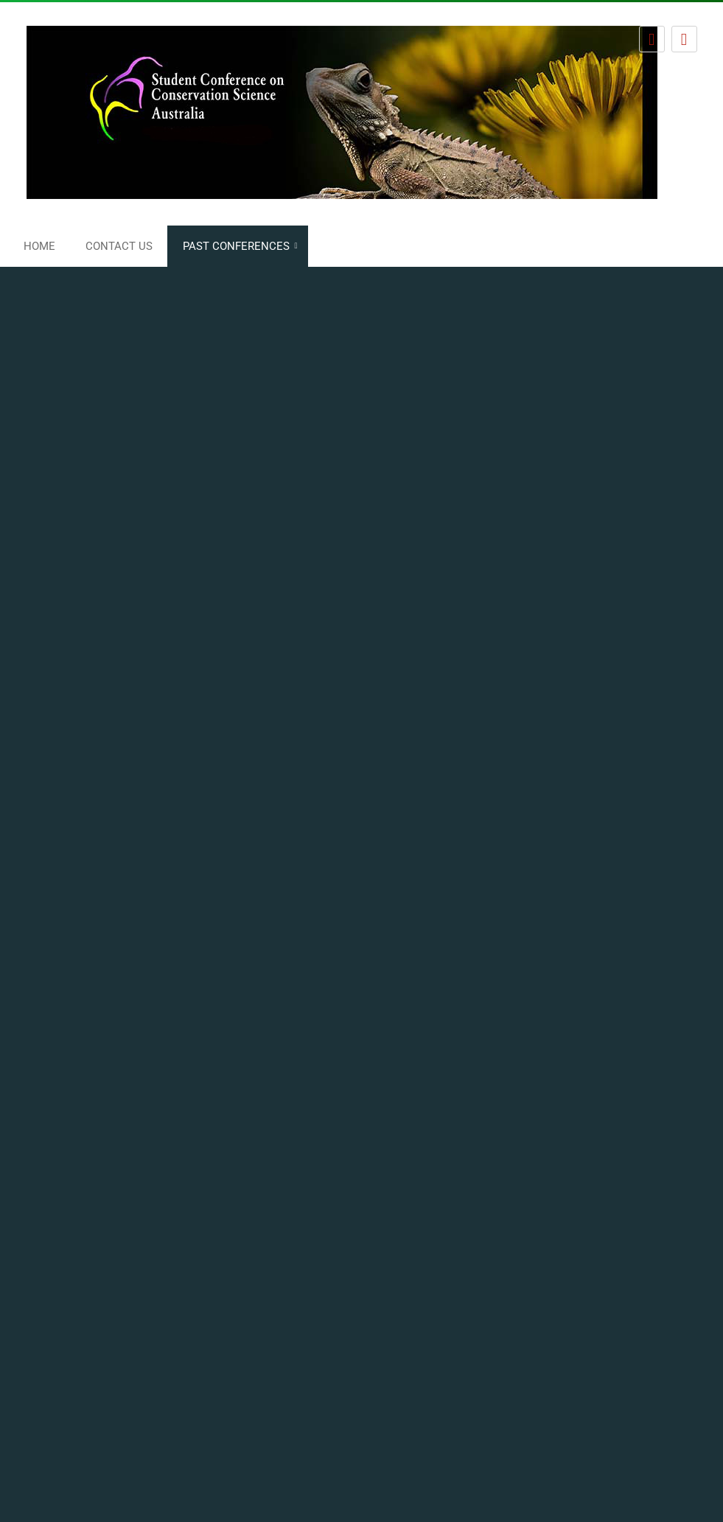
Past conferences (236, 246)
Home (39, 246)
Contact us (119, 246)
